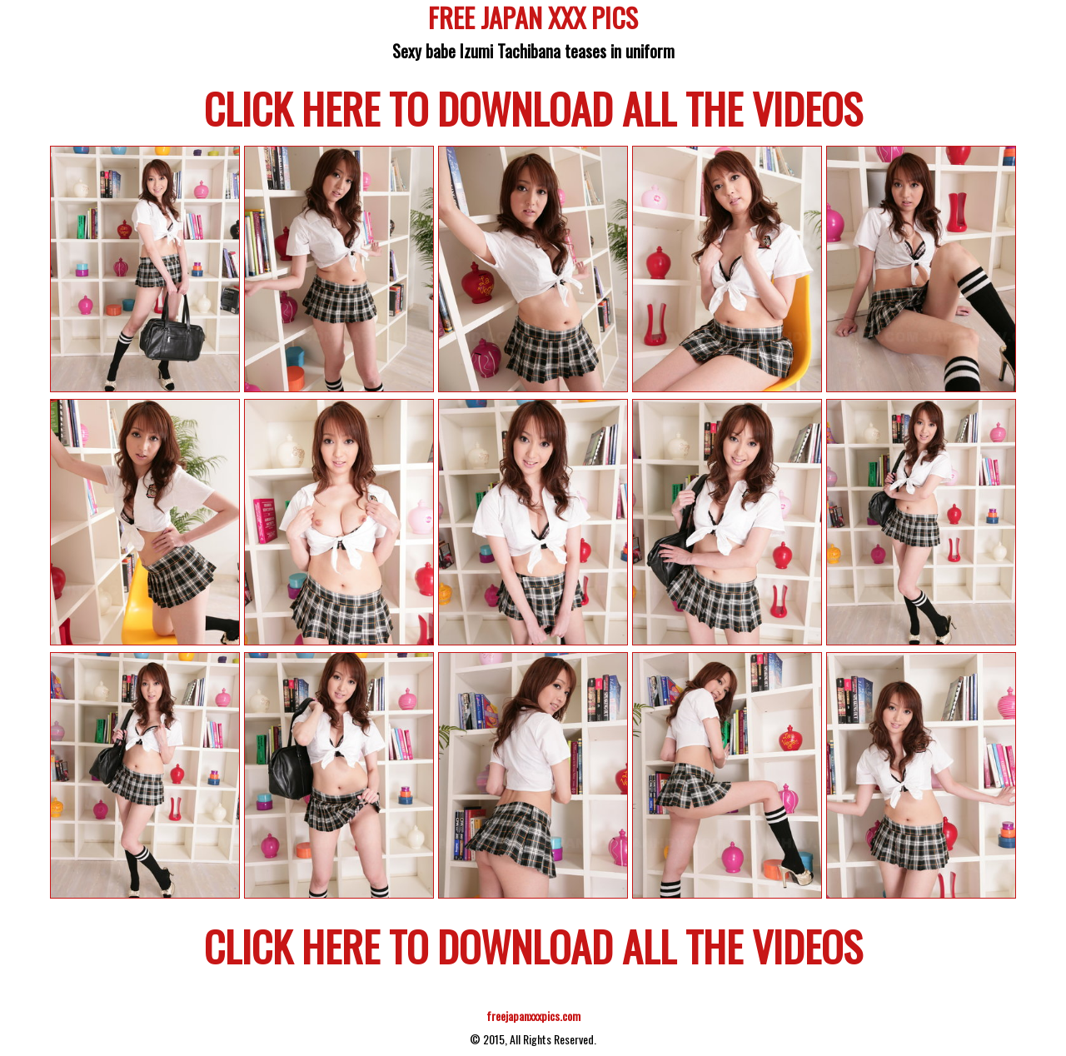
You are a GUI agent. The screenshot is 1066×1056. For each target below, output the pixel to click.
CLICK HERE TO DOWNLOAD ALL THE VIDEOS (533, 107)
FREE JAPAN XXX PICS (533, 20)
